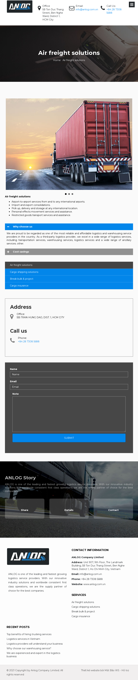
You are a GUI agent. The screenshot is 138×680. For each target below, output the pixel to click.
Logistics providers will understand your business (35, 643)
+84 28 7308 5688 (92, 579)
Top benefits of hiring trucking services (29, 634)
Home (57, 60)
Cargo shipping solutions (24, 272)
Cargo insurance (19, 285)
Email (13, 381)
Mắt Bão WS (112, 670)
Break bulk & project (21, 278)
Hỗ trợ (125, 670)
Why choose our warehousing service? (29, 648)
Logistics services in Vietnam (23, 638)
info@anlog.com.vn (87, 9)
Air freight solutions (21, 265)
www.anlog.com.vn (94, 584)
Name (13, 369)
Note (15, 393)
